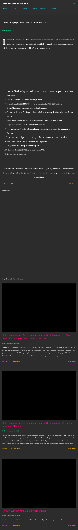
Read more (72, 361)
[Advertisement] (39, 258)
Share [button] (71, 184)
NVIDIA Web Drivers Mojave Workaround (24, 510)
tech (12, 184)
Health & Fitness (39, 9)
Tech (14, 9)
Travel (24, 9)
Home (4, 9)
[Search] (69, 3)
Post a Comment (15, 361)
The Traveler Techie (15, 3)
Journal (53, 9)
